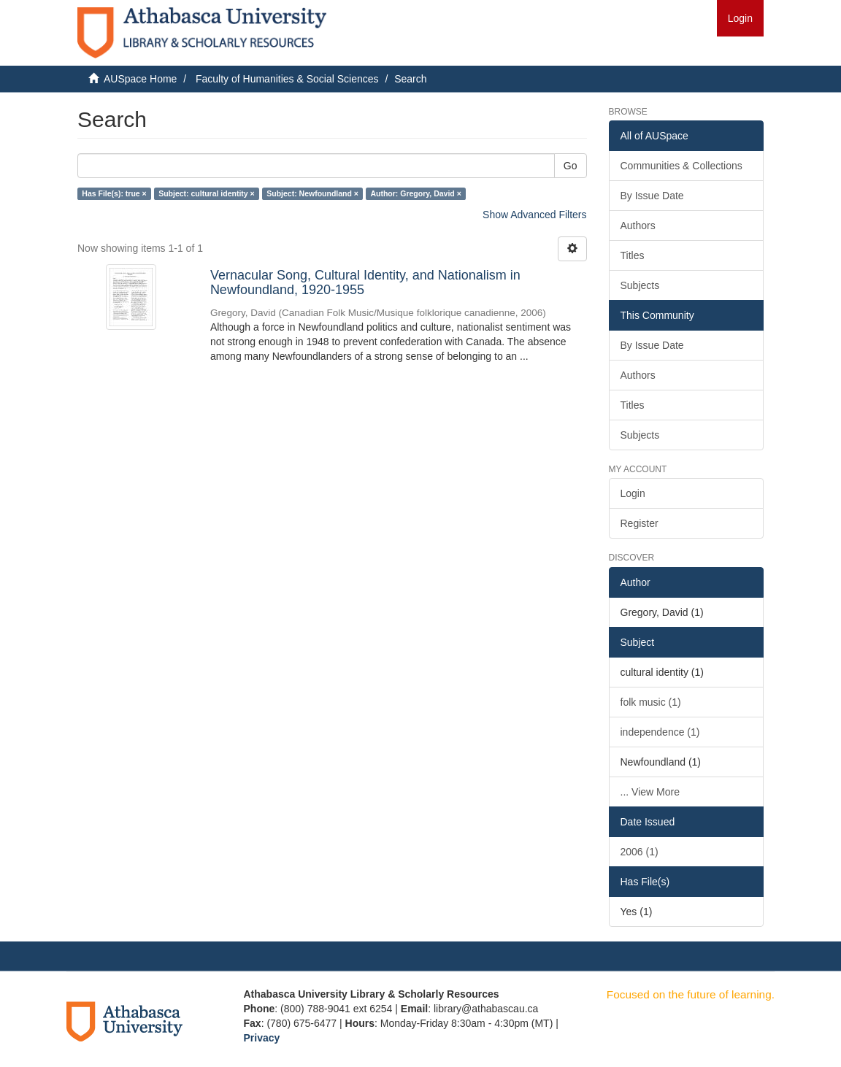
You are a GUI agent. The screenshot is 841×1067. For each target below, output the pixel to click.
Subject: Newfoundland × (312, 193)
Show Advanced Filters (534, 214)
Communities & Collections (681, 166)
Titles (633, 255)
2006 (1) (639, 852)
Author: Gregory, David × (415, 193)
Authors (638, 225)
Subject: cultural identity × (206, 193)
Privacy (262, 1038)
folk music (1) (651, 702)
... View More (650, 792)
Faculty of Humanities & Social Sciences (287, 79)
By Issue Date (652, 195)
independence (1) (660, 732)
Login (633, 493)
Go (570, 166)
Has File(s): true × (114, 193)
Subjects (640, 285)
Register (639, 523)
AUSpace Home (140, 79)
